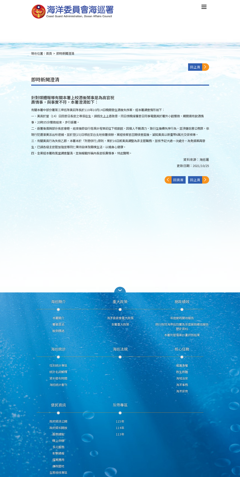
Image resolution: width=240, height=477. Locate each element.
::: (28, 55)
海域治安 (182, 378)
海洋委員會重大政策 (120, 318)
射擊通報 (58, 453)
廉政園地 (58, 466)
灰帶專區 (120, 404)
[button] (204, 7)
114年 (120, 428)
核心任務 (182, 349)
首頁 (49, 53)
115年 (120, 421)
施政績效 (182, 301)
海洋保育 (182, 391)
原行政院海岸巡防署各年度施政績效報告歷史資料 (182, 326)
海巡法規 (120, 349)
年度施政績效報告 (182, 318)
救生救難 (182, 372)
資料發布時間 (58, 378)
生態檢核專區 (58, 472)
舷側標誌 (58, 331)
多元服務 (58, 447)
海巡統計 (58, 349)
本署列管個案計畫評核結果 (182, 335)
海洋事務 (182, 384)
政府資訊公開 (58, 421)
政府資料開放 (58, 428)
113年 (120, 434)
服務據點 (58, 434)
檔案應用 (58, 459)
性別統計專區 (58, 365)
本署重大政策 (120, 324)
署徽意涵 (58, 324)
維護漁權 (182, 365)
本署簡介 (58, 318)
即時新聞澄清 (65, 53)
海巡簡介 (58, 301)
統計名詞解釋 (58, 372)
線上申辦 (58, 440)
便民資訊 (58, 404)
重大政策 (120, 301)
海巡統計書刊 (58, 384)
